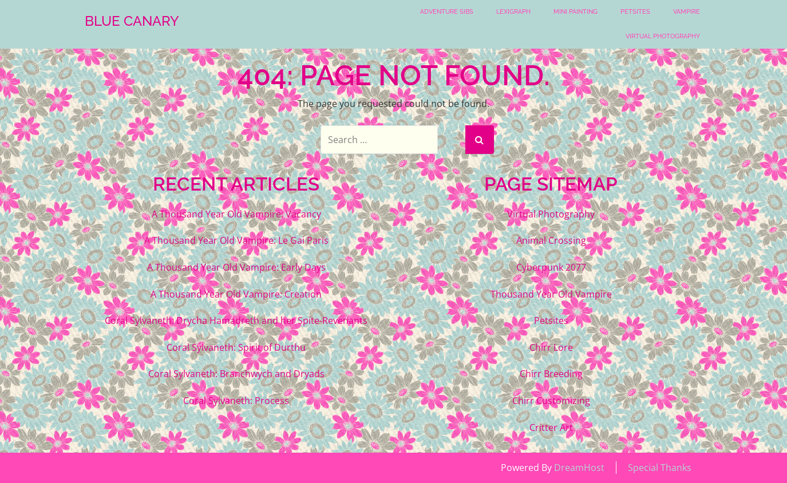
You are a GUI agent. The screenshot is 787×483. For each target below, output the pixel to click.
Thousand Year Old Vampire (551, 294)
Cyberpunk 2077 (551, 267)
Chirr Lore (551, 347)
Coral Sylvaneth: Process (236, 400)
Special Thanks (659, 467)
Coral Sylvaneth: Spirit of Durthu (236, 347)
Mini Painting (575, 11)
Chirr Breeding (551, 373)
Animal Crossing (551, 240)
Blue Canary (132, 21)
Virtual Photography (663, 36)
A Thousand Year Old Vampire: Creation (236, 294)
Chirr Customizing (551, 400)
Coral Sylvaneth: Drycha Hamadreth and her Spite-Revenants (236, 320)
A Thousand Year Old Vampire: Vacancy (236, 214)
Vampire (686, 11)
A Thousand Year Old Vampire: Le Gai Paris (236, 240)
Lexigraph (513, 11)
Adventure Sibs (446, 11)
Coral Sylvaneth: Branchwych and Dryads (236, 373)
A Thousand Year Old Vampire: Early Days (236, 267)
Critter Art (551, 427)
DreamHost (579, 467)
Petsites (635, 11)
